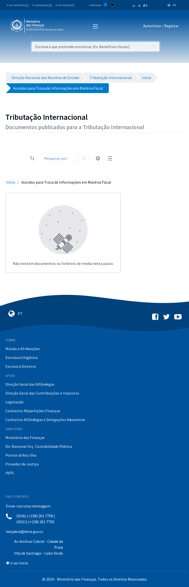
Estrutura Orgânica (21, 357)
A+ (145, 5)
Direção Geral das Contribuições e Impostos (42, 393)
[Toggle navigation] (71, 26)
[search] (84, 158)
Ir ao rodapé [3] (65, 5)
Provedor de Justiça (22, 464)
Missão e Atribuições (22, 348)
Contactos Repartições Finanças (32, 410)
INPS (9, 472)
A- (134, 5)
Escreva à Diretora (20, 366)
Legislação (14, 401)
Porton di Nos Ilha (20, 455)
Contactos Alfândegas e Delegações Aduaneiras (45, 419)
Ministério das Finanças (25, 437)
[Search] (59, 158)
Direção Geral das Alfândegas (29, 384)
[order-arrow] (32, 158)
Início (10, 182)
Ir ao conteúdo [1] (18, 5)
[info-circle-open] (98, 158)
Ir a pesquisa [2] (42, 5)
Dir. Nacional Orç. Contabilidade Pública (38, 446)
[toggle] (22, 158)
